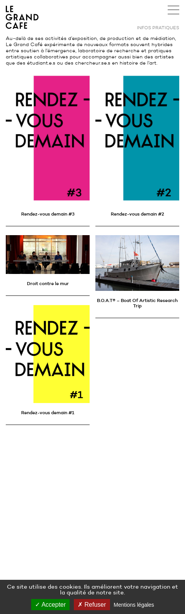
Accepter (50, 604)
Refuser (92, 604)
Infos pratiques (158, 27)
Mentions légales (134, 605)
